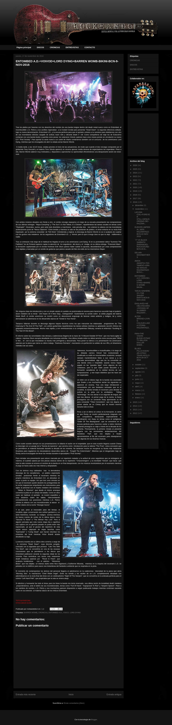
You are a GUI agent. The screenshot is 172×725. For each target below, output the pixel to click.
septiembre (140, 368)
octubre (138, 365)
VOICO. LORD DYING (72, 613)
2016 (135, 202)
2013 (135, 410)
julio (137, 375)
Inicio (71, 694)
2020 (135, 187)
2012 (135, 413)
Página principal (24, 47)
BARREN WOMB (30, 613)
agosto (138, 372)
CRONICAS (55, 47)
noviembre (139, 209)
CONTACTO (89, 47)
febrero (138, 394)
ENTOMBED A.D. (55, 613)
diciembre (139, 205)
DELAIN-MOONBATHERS (142, 255)
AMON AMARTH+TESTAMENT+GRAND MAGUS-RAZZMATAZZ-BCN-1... (142, 266)
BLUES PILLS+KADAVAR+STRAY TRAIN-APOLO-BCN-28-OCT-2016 (142, 354)
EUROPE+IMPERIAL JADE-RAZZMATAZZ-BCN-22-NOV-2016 (142, 231)
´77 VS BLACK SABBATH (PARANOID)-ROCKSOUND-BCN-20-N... (142, 244)
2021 (135, 184)
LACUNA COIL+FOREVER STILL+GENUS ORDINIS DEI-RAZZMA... (142, 218)
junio (137, 379)
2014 (135, 406)
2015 (135, 402)
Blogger (94, 720)
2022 (135, 180)
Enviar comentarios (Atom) (74, 703)
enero (137, 398)
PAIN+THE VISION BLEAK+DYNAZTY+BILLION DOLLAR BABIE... (142, 339)
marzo (138, 390)
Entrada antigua (114, 694)
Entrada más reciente (26, 694)
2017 (135, 198)
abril (137, 386)
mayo (137, 383)
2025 (135, 169)
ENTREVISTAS (72, 47)
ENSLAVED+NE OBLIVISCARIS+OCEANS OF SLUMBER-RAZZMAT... (142, 308)
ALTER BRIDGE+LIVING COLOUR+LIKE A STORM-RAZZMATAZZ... (142, 323)
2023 (135, 176)
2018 (135, 195)
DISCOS (40, 47)
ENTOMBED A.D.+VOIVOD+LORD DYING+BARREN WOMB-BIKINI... (142, 281)
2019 (135, 191)
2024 (135, 173)
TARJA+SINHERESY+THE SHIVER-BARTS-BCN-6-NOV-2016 (142, 295)
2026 (135, 165)
